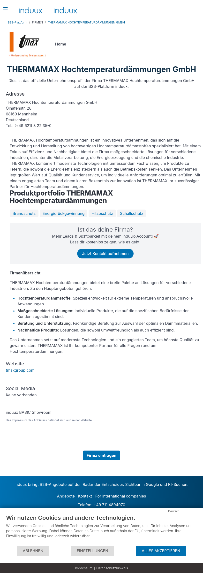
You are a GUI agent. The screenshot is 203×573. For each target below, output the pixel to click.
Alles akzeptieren (161, 551)
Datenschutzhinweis (112, 568)
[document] (101, 530)
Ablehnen (33, 551)
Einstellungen (92, 551)
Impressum (83, 568)
